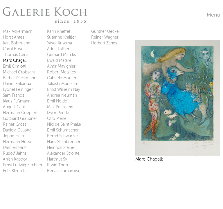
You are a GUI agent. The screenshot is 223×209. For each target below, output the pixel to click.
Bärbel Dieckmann (19, 77)
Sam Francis (13, 95)
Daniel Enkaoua (17, 83)
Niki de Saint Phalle (64, 124)
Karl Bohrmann (16, 43)
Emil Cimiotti (14, 66)
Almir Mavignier (61, 66)
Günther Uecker (105, 31)
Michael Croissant (19, 72)
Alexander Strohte (63, 153)
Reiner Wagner (104, 37)
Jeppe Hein (13, 136)
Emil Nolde (57, 101)
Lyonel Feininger (18, 89)
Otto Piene (56, 118)
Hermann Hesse (17, 141)
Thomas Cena (15, 54)
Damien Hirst (14, 147)
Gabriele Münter (61, 77)
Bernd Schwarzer (62, 136)
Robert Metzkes (61, 72)
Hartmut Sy (57, 159)
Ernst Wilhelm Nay (63, 89)
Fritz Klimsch (14, 170)
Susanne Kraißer (61, 37)
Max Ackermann (18, 31)
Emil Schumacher (63, 130)
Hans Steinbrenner (63, 141)
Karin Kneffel (58, 31)
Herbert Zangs (104, 43)
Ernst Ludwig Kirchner (22, 165)
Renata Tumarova (63, 170)
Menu (213, 15)
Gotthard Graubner (20, 118)
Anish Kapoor (15, 159)
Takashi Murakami (63, 83)
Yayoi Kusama (59, 43)
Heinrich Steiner (61, 147)
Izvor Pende (58, 112)
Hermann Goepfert (20, 112)
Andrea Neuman (62, 95)
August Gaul (14, 107)
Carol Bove (13, 48)
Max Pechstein (60, 107)
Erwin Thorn (58, 165)
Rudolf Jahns (14, 153)
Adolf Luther (58, 48)
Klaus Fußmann (16, 101)
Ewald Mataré (59, 60)
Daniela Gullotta (17, 130)
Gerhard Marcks (61, 54)
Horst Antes (13, 37)
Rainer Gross (14, 124)
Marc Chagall (14, 60)
